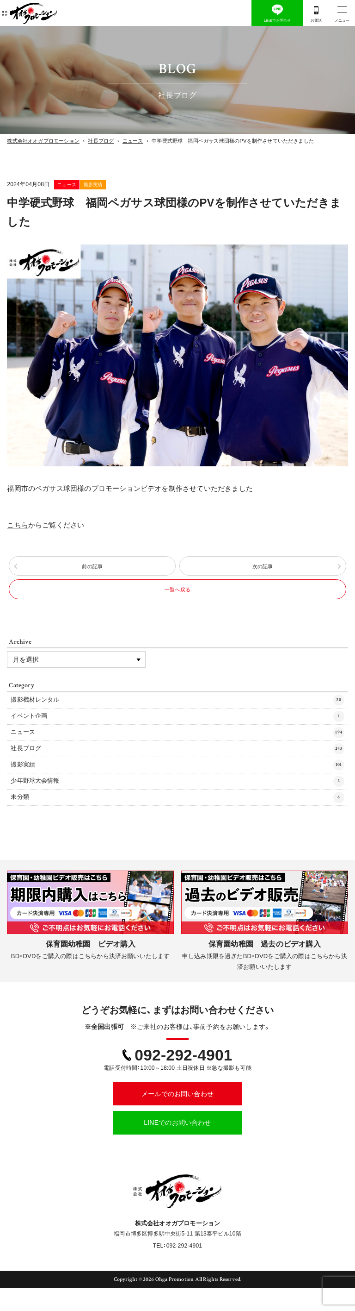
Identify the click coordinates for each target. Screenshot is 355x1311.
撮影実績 (132, 184)
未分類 (177, 820)
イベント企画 (177, 731)
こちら (17, 525)
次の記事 (263, 569)
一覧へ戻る (177, 599)
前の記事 (92, 569)
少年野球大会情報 (177, 802)
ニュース (80, 184)
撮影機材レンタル (177, 713)
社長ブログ (177, 766)
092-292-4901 (183, 1078)
